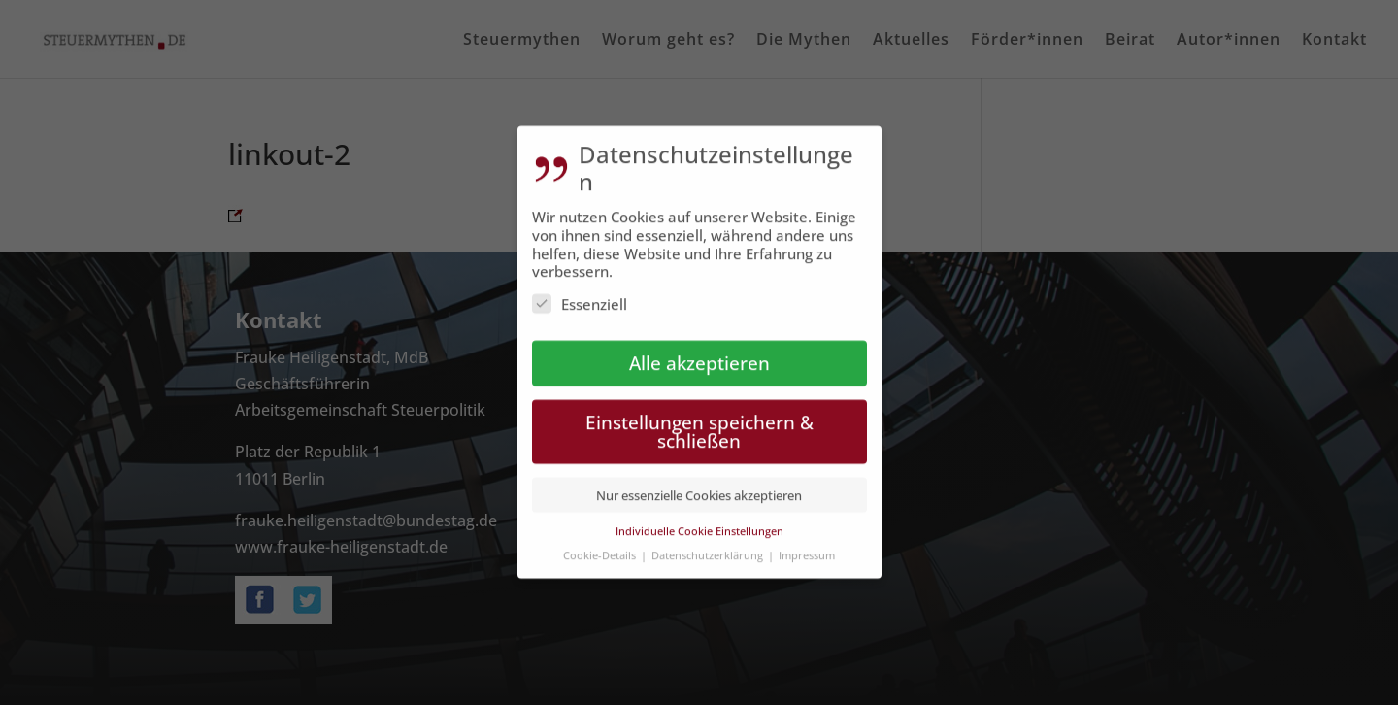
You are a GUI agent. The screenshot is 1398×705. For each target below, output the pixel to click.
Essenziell (579, 293)
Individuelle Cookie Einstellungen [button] (699, 520)
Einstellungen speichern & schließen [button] (699, 420)
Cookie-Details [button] (601, 543)
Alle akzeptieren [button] (699, 352)
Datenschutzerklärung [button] (708, 543)
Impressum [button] (807, 543)
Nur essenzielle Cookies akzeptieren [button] (699, 483)
